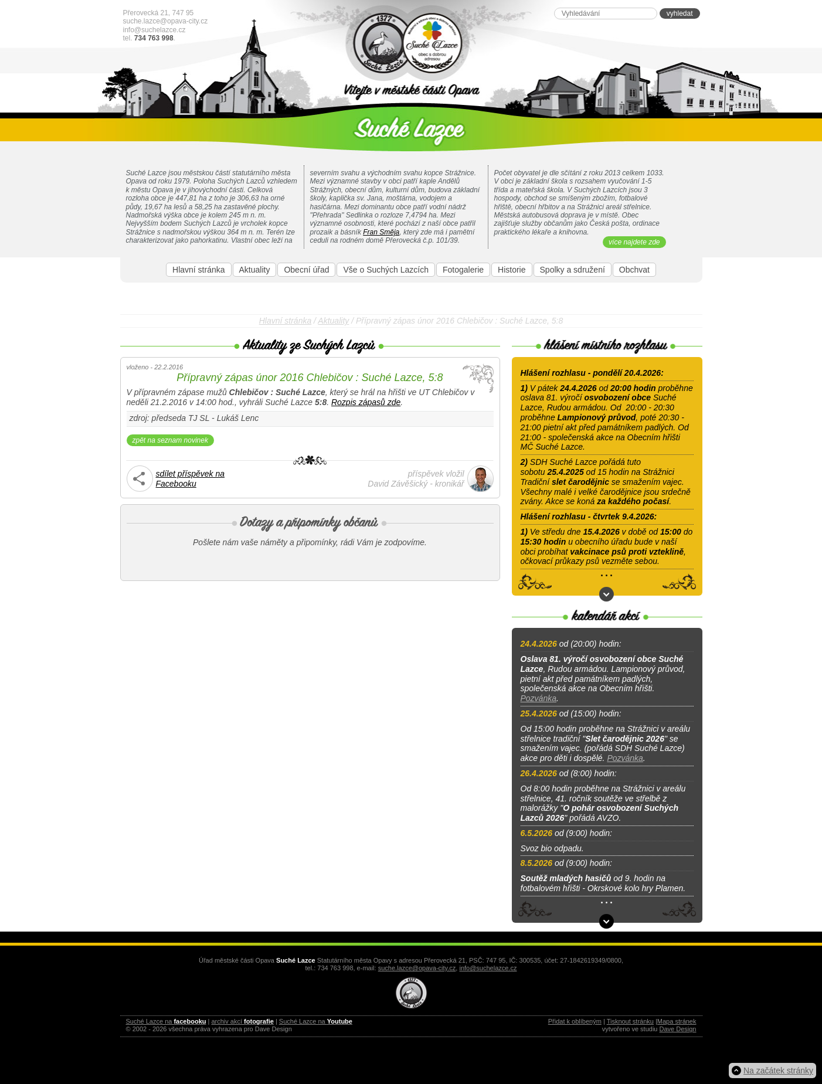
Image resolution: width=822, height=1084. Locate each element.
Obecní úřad (306, 269)
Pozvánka (538, 698)
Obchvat (634, 269)
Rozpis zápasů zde (365, 402)
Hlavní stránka (198, 269)
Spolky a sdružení (572, 269)
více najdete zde (634, 242)
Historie (511, 269)
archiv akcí (242, 1021)
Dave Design (678, 1028)
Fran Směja (381, 232)
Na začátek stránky (778, 1070)
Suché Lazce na (166, 1021)
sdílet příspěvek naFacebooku (190, 478)
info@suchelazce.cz (154, 30)
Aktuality (254, 269)
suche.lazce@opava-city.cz (165, 21)
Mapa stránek (677, 1021)
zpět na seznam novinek (170, 440)
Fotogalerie (463, 269)
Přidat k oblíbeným (575, 1021)
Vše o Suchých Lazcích (386, 269)
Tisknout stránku (630, 1021)
